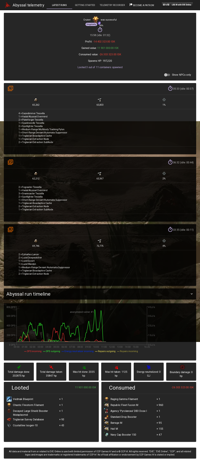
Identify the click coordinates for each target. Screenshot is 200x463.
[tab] (59, 5)
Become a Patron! (142, 5)
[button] (100, 293)
